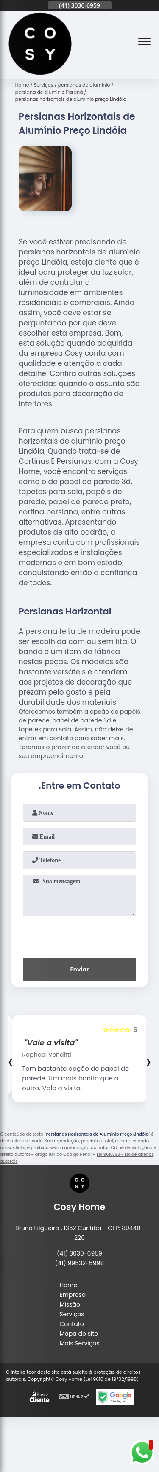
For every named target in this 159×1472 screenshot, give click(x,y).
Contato (71, 1324)
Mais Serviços (79, 1343)
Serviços (71, 1314)
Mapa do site (78, 1333)
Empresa (72, 1295)
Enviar (79, 969)
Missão (69, 1304)
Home (68, 1285)
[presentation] (79, 935)
